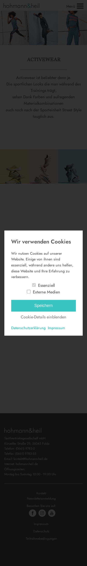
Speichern (43, 306)
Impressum (56, 328)
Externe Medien (46, 292)
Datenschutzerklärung (28, 328)
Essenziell (46, 285)
